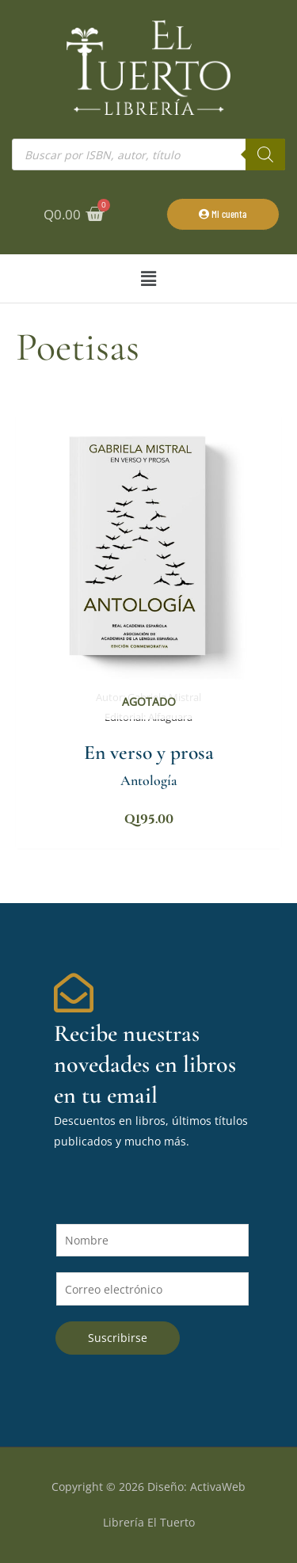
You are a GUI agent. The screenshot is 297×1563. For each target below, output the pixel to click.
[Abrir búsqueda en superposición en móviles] (148, 154)
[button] (148, 278)
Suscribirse (117, 1337)
